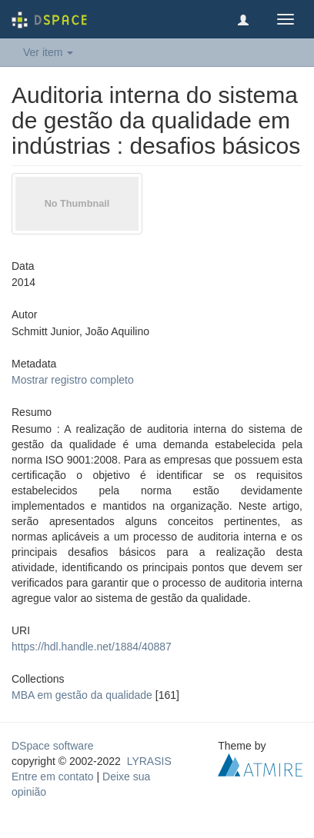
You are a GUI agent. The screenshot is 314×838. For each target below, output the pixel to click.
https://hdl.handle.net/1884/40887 (92, 646)
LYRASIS (149, 761)
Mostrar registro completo (73, 380)
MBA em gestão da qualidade (82, 695)
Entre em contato (53, 776)
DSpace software (53, 746)
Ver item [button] (48, 52)
